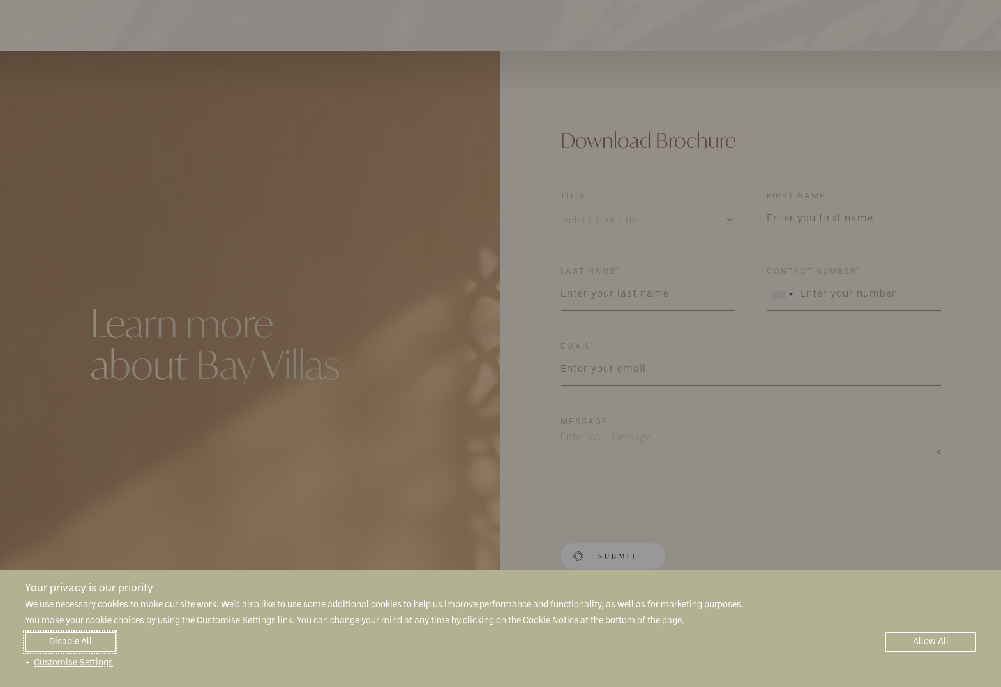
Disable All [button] (70, 642)
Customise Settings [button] (73, 663)
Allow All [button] (931, 642)
